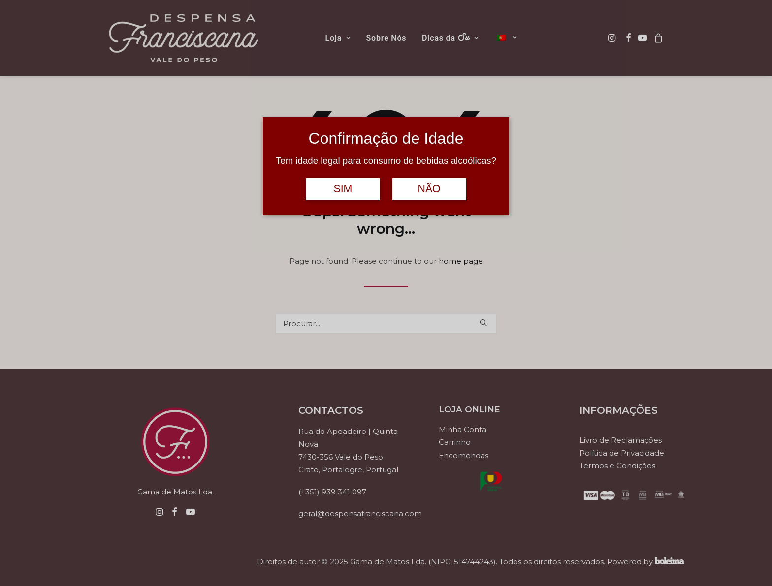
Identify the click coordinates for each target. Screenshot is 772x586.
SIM (342, 189)
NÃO (429, 189)
